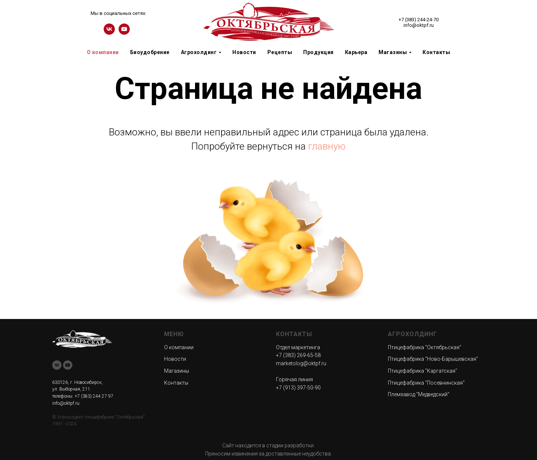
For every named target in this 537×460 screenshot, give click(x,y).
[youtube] (124, 32)
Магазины (176, 371)
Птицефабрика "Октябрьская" (424, 347)
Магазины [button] (393, 52)
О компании (103, 52)
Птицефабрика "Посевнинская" (426, 383)
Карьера (356, 52)
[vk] (109, 32)
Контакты (436, 52)
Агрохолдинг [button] (199, 52)
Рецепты (279, 52)
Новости (244, 52)
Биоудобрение (150, 52)
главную (327, 146)
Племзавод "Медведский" (418, 394)
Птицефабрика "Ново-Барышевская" (433, 359)
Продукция (318, 52)
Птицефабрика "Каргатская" (422, 371)
